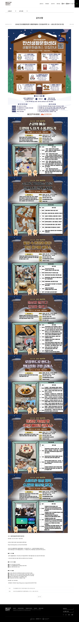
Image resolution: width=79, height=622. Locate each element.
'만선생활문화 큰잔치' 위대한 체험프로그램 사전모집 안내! (24, 588)
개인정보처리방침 (21, 608)
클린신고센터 (41, 608)
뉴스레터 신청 (66, 611)
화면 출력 (73, 11)
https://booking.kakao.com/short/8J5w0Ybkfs (17, 544)
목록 (39, 596)
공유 (72, 3)
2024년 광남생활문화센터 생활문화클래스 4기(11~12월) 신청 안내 (25, 591)
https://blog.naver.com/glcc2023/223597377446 (26, 583)
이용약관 (14, 608)
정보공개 (35, 608)
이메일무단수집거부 (29, 608)
